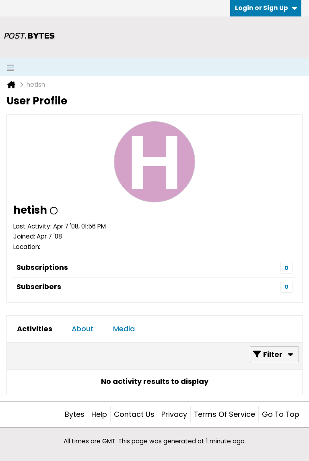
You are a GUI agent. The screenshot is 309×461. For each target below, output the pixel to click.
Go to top (280, 414)
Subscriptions (42, 267)
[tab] (34, 329)
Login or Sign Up (266, 8)
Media (124, 329)
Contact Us (134, 414)
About (83, 329)
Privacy (174, 414)
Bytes (74, 414)
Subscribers (38, 286)
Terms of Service (224, 414)
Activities (34, 329)
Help (99, 414)
